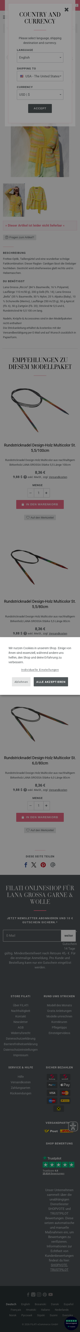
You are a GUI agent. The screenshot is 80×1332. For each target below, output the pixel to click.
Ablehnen (21, 681)
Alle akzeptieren (50, 681)
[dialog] (40, 666)
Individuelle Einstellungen (40, 669)
